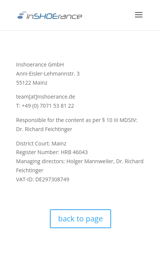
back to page (80, 218)
